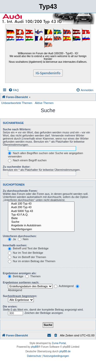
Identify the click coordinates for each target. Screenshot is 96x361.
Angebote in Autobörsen (41, 225)
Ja (12, 239)
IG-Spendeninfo (48, 73)
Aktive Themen (44, 102)
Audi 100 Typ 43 (41, 204)
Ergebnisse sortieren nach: (21, 282)
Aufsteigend (64, 286)
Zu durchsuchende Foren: (20, 190)
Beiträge (15, 276)
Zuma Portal (59, 343)
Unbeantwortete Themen (16, 102)
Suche (41, 222)
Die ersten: (10, 306)
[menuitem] (13, 90)
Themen (32, 276)
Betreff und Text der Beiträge (28, 248)
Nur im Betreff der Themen (27, 257)
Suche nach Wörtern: (17, 129)
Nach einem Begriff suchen (27, 160)
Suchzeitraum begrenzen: (20, 296)
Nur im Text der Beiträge (25, 252)
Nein (23, 239)
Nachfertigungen (41, 229)
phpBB (35, 346)
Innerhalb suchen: (15, 245)
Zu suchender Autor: (16, 166)
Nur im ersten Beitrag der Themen (31, 261)
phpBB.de (65, 351)
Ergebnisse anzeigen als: (19, 273)
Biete (41, 218)
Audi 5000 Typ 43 (41, 211)
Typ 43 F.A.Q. (41, 215)
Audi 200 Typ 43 (41, 207)
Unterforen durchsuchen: (20, 236)
